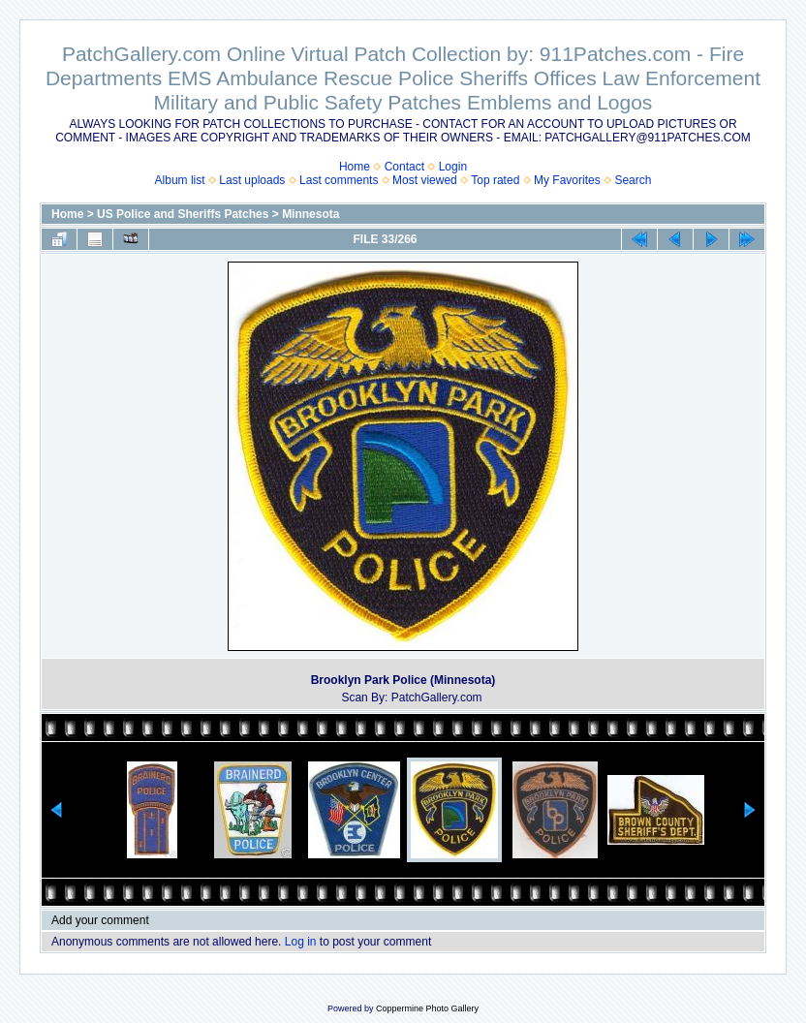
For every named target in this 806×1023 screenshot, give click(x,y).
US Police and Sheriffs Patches (182, 214)
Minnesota (310, 214)
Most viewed (424, 180)
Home (354, 166)
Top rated (495, 180)
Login (453, 166)
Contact (404, 166)
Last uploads (252, 180)
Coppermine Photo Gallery (427, 1008)
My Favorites (567, 180)
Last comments (338, 180)
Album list (180, 180)
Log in (301, 941)
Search (632, 180)
